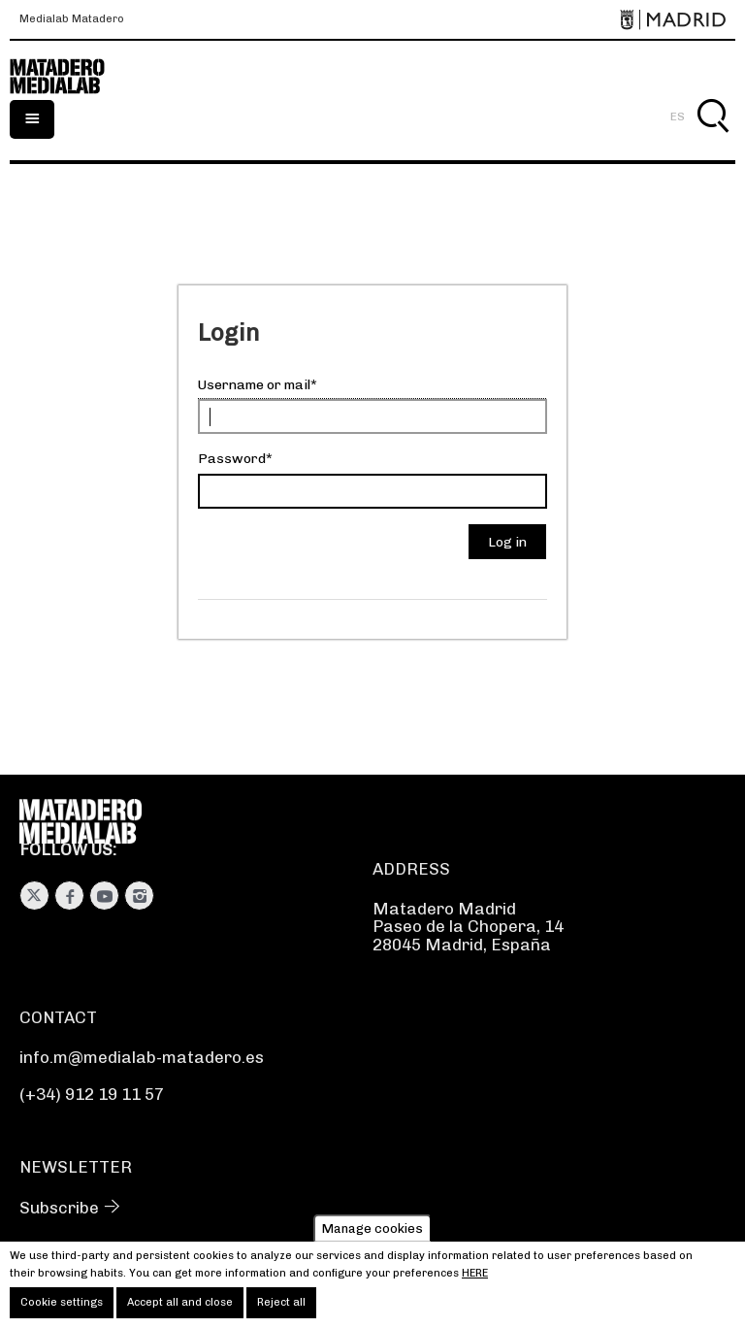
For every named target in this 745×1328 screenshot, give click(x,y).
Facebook (69, 895)
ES (677, 116)
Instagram (139, 895)
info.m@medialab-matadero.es (141, 1057)
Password (232, 458)
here (475, 1279)
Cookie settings (61, 1308)
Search (712, 138)
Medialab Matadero (71, 19)
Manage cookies (372, 1234)
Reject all (281, 1308)
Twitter (34, 895)
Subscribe (59, 1207)
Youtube (104, 895)
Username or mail (254, 385)
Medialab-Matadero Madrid (68, 76)
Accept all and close (180, 1308)
